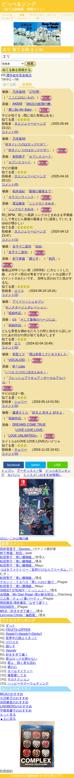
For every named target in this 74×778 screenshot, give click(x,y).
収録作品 (14, 313)
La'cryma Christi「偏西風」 (19, 615)
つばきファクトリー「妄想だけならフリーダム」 (34, 569)
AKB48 (17, 103)
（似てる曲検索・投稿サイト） (24, 9)
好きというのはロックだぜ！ (25, 144)
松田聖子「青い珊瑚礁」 (17, 557)
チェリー (20, 449)
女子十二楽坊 (21, 246)
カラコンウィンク (21, 197)
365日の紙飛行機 (38, 104)
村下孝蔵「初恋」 (12, 553)
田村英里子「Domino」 (16, 549)
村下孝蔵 (18, 258)
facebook (13, 465)
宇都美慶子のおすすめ (16, 710)
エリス (19, 290)
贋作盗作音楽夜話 (19, 75)
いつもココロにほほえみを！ (25, 372)
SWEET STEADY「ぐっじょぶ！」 (25, 590)
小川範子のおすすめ (14, 698)
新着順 (27, 84)
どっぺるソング (19, 4)
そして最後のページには (37, 319)
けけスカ (12, 642)
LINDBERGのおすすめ (16, 706)
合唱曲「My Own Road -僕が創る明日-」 (29, 594)
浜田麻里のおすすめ (14, 702)
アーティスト (37, 17)
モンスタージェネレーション (25, 307)
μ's (14, 319)
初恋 (52, 258)
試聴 (46, 98)
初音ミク (18, 354)
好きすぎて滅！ (17, 654)
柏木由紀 (18, 191)
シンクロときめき (41, 203)
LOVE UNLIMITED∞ (22, 435)
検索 (30, 63)
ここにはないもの (21, 97)
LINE (57, 465)
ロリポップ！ (53, 775)
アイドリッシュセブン (28, 301)
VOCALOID (16, 360)
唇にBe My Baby (20, 109)
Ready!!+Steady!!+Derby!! (24, 634)
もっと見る (8, 714)
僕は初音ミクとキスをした (48, 354)
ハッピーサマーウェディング (28, 683)
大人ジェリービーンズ (30, 123)
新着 (22, 17)
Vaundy (11, 650)
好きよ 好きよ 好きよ (47, 412)
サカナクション (18, 679)
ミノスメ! (66, 15)
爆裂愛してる (16, 675)
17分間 (34, 91)
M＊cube (18, 366)
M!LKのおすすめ (11, 694)
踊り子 (33, 258)
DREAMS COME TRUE (29, 424)
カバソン (51, 15)
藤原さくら (20, 412)
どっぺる (7, 17)
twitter (35, 465)
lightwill (32, 775)
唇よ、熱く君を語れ (21, 662)
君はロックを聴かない (21, 658)
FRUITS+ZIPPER (18, 629)
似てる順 (9, 84)
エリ (17, 343)
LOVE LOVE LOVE (29, 430)
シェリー (20, 401)
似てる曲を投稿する (16, 70)
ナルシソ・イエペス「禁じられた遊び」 (28, 582)
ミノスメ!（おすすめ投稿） (42, 474)
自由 (38, 246)
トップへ (7, 470)
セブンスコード (40, 156)
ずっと (10, 625)
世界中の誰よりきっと (21, 638)
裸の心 (12, 667)
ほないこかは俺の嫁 (14, 538)
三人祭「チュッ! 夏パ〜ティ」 (21, 598)
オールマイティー (20, 671)
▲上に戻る (8, 718)
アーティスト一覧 (29, 470)
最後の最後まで (40, 191)
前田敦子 (18, 156)
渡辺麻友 (18, 203)
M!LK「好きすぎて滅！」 (18, 611)
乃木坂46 (18, 91)
